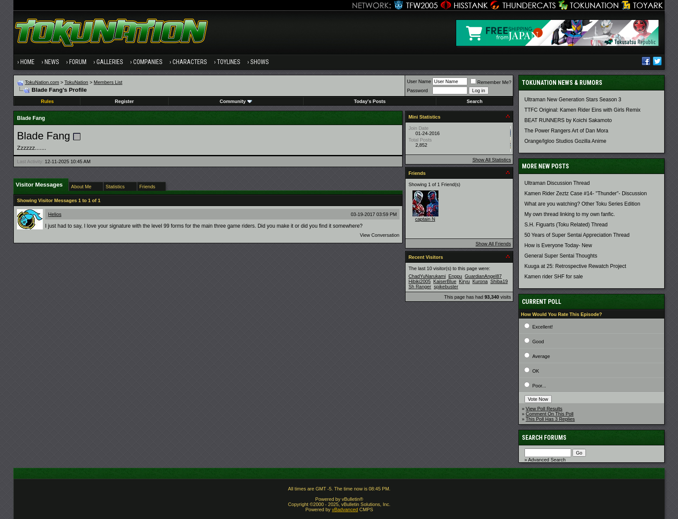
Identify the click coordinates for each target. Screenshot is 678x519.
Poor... (539, 385)
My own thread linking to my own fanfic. (569, 214)
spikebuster (446, 286)
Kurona (479, 281)
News (52, 61)
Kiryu (464, 281)
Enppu (455, 276)
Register (124, 101)
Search (475, 101)
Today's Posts (369, 101)
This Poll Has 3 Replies (550, 419)
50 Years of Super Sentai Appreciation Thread (577, 235)
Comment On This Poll (549, 413)
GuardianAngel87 (483, 276)
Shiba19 (499, 281)
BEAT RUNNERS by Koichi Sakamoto (568, 120)
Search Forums (544, 437)
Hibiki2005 (420, 281)
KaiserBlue (444, 281)
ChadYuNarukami (427, 276)
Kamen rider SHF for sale (553, 277)
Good (538, 341)
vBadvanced (345, 509)
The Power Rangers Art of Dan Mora (566, 131)
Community (236, 101)
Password (417, 90)
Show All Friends (493, 243)
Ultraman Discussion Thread (557, 183)
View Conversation (380, 235)
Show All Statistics (491, 159)
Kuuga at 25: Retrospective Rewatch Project (575, 266)
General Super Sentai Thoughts (561, 256)
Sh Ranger (420, 286)
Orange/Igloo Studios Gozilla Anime (565, 141)
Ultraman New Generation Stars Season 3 (572, 100)
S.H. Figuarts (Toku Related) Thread (566, 225)
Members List (108, 82)
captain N (425, 219)
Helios (54, 214)
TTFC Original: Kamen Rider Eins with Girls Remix (582, 110)
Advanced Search (547, 459)
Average (541, 356)
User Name (419, 81)
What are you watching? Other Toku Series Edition (582, 204)
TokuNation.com (42, 82)
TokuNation (76, 82)
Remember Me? (491, 82)
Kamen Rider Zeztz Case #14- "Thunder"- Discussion (585, 193)
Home (27, 61)
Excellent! (542, 326)
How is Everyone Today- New (558, 245)
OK (535, 371)
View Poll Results (544, 408)
